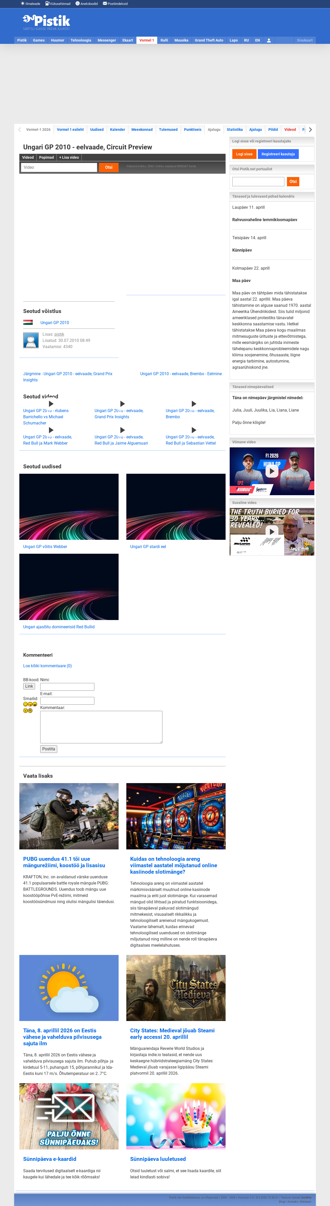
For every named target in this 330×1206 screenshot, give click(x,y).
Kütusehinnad (57, 3)
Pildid (273, 129)
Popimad (46, 157)
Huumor (57, 40)
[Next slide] (310, 129)
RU (246, 40)
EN (257, 40)
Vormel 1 (146, 40)
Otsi (108, 167)
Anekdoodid (87, 3)
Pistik (22, 40)
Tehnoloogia (81, 40)
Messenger (107, 40)
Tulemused (168, 129)
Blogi (282, 1201)
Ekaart (127, 40)
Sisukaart (305, 40)
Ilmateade (30, 3)
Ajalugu (255, 129)
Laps (234, 40)
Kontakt (293, 1201)
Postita (48, 748)
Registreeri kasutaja (278, 154)
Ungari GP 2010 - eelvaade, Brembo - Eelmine (181, 373)
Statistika (235, 129)
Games (39, 40)
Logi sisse (244, 154)
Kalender (117, 129)
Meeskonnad (142, 129)
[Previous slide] (19, 129)
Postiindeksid (115, 3)
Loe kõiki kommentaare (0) (47, 665)
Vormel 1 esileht (70, 129)
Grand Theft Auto (209, 40)
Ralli (164, 40)
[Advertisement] (165, 84)
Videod (290, 129)
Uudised (97, 129)
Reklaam (305, 1201)
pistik (59, 334)
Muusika (181, 40)
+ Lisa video (69, 157)
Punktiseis (192, 129)
